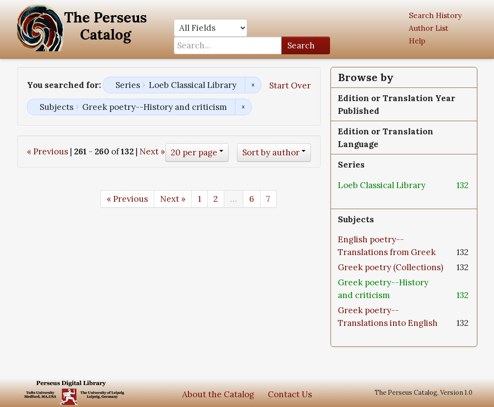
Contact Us (290, 394)
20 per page (194, 152)
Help (417, 40)
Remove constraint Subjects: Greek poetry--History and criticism (243, 107)
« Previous (47, 151)
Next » (152, 151)
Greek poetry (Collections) (390, 267)
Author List (428, 28)
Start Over (290, 85)
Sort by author (271, 152)
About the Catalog (218, 394)
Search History (435, 15)
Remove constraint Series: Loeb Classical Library (253, 85)
